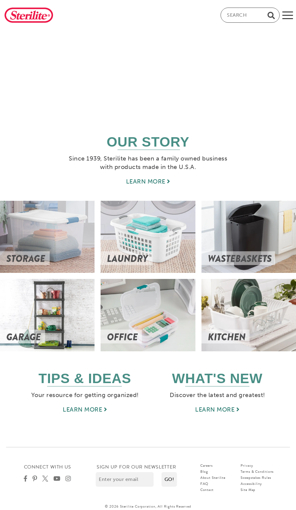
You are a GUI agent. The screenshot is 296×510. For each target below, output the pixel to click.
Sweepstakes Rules (256, 477)
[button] (169, 479)
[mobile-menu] (287, 15)
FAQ (204, 483)
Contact (207, 489)
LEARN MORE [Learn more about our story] (148, 181)
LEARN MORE (85, 409)
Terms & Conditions (257, 471)
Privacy (247, 465)
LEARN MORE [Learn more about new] (217, 409)
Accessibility (251, 483)
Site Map (248, 489)
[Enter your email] (125, 479)
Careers (206, 465)
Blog (204, 471)
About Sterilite (213, 477)
